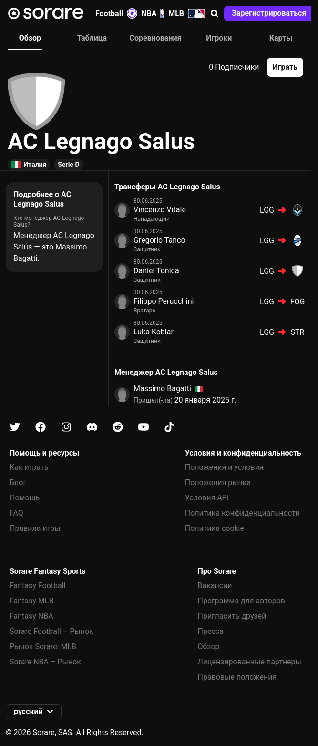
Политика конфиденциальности (242, 513)
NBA (152, 13)
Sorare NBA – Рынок (45, 661)
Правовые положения (237, 677)
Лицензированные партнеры (249, 661)
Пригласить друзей (231, 616)
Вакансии (214, 585)
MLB (186, 13)
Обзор (208, 646)
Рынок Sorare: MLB (43, 646)
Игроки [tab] (219, 37)
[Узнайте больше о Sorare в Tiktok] (169, 427)
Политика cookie (214, 528)
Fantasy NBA (31, 616)
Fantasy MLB (31, 600)
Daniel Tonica (156, 270)
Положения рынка (218, 482)
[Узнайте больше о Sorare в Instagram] (66, 427)
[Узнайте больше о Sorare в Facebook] (40, 427)
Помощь (25, 497)
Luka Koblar (153, 331)
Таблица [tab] (92, 37)
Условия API (207, 497)
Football (116, 13)
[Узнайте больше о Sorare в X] (15, 427)
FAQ (16, 513)
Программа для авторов (241, 600)
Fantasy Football (37, 585)
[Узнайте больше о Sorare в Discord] (92, 427)
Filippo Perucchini (163, 301)
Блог (18, 482)
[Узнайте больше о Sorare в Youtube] (143, 427)
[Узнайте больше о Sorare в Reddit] (118, 427)
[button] (214, 13)
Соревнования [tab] (156, 37)
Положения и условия (224, 467)
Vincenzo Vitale (159, 209)
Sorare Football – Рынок (51, 631)
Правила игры (35, 528)
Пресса (210, 631)
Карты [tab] (281, 37)
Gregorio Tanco (159, 240)
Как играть (29, 467)
